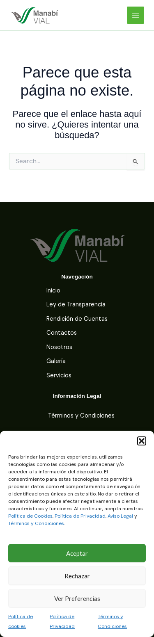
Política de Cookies (30, 516)
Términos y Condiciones (36, 523)
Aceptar (77, 553)
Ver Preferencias (77, 598)
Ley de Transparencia (76, 304)
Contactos (61, 333)
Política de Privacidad (80, 516)
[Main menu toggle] (135, 15)
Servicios (58, 375)
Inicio (53, 291)
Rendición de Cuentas (77, 319)
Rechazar (77, 576)
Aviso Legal (120, 516)
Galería (56, 361)
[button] (142, 441)
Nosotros (59, 347)
